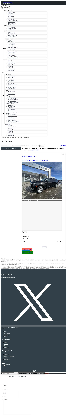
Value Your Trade (11, 24)
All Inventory (8, 137)
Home (2, 137)
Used (5, 25)
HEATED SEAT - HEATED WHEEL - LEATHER (27, 163)
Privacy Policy (33, 354)
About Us (7, 59)
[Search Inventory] (8, 358)
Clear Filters (63, 145)
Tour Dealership (11, 70)
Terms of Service (31, 411)
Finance (6, 31)
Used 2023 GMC (35, 149)
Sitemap (33, 355)
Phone (4, 401)
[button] (24, 72)
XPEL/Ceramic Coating (12, 47)
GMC (22, 137)
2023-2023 (17, 137)
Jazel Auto (46, 357)
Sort (22, 145)
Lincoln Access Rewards (13, 58)
